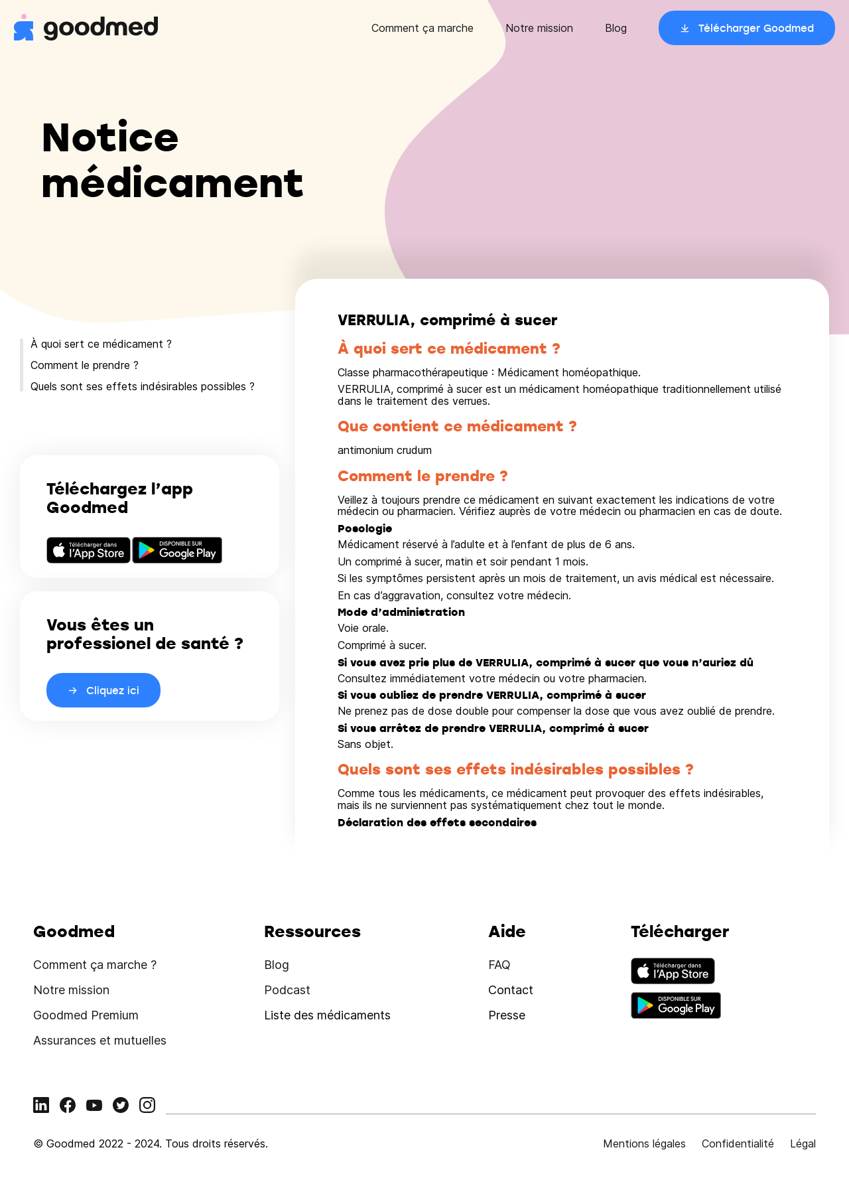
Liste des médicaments (327, 1015)
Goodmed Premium (86, 1015)
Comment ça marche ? (95, 965)
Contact (510, 990)
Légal (803, 1143)
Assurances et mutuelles (99, 1040)
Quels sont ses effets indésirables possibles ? (143, 386)
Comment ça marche (422, 28)
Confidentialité (738, 1143)
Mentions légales (644, 1143)
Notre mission (539, 28)
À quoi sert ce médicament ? (101, 343)
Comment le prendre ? (85, 365)
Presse (506, 1015)
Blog (616, 28)
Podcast (287, 990)
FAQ (499, 965)
